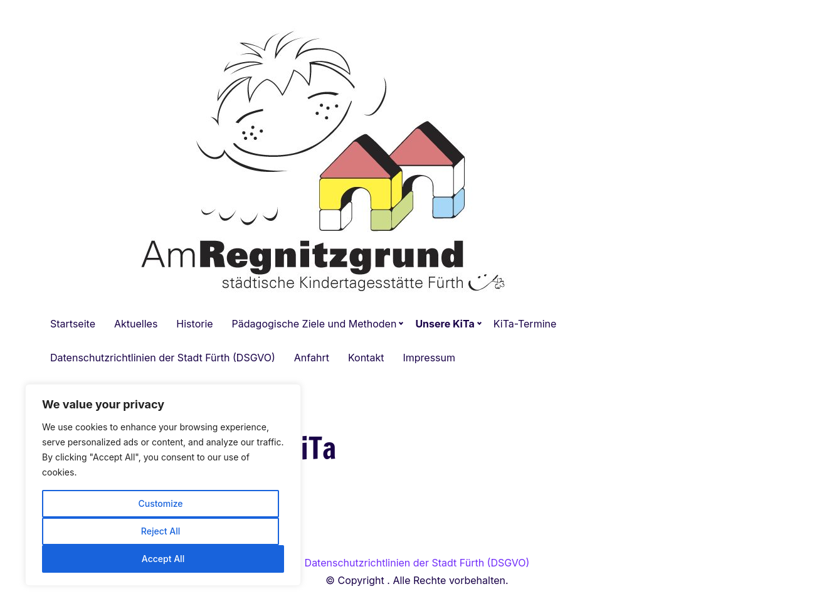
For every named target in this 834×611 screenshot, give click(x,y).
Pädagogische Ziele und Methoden (314, 323)
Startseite (72, 323)
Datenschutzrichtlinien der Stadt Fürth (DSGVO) (162, 357)
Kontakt (366, 357)
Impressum (429, 357)
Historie (194, 323)
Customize (160, 503)
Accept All (163, 558)
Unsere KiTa (444, 323)
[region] (163, 485)
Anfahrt (311, 357)
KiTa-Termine (525, 323)
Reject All (160, 531)
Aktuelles (135, 323)
